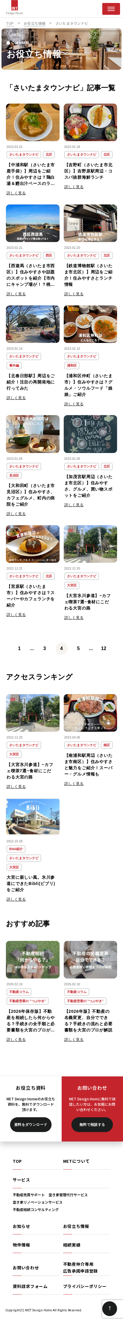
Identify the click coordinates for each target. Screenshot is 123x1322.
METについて (76, 1161)
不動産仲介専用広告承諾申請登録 (80, 1267)
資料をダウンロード (30, 1125)
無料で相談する (92, 1125)
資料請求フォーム (30, 1286)
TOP (17, 1161)
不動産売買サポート (29, 1194)
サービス (21, 1180)
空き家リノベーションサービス (38, 1202)
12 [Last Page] (103, 648)
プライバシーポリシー (85, 1286)
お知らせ (21, 1226)
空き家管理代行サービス (68, 1194)
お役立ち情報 (76, 1226)
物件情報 (21, 1245)
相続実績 (72, 1245)
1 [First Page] (19, 648)
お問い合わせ (26, 1268)
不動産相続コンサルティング (36, 1209)
